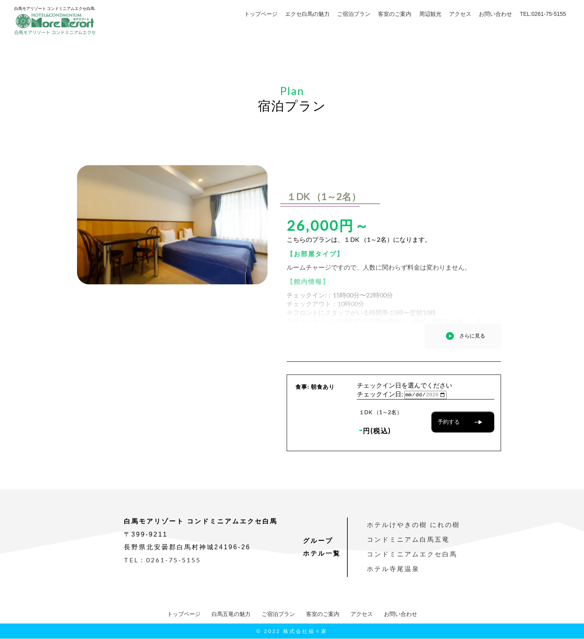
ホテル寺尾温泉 (393, 569)
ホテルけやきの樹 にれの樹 (413, 525)
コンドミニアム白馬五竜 (408, 540)
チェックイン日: (380, 394)
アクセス (460, 14)
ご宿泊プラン (353, 14)
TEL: (543, 14)
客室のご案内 (394, 14)
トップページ (261, 14)
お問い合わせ (495, 14)
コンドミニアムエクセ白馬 (412, 554)
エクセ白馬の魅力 (307, 14)
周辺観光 (430, 14)
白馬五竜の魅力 (231, 614)
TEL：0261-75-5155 (162, 560)
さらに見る (472, 336)
